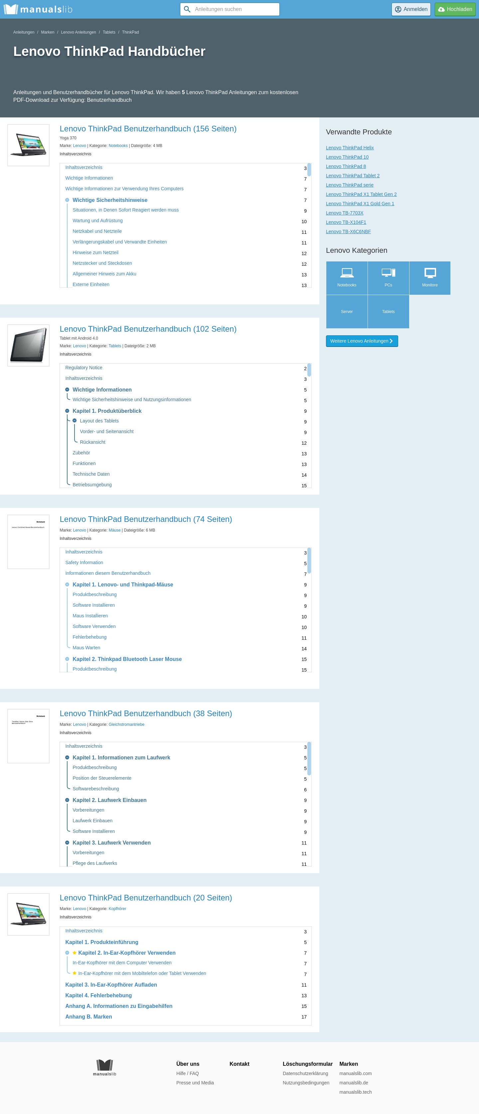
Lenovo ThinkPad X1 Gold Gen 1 (360, 203)
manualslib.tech (355, 1092)
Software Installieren (94, 605)
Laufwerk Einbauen (92, 820)
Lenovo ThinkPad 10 (347, 157)
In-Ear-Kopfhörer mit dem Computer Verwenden (122, 962)
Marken (47, 32)
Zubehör (81, 452)
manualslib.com (355, 1073)
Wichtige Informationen (89, 178)
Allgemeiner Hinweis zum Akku (104, 273)
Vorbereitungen (88, 810)
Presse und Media (195, 1082)
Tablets (109, 32)
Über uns (187, 1064)
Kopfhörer (117, 908)
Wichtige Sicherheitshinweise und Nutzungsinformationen (132, 399)
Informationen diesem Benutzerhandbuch (107, 573)
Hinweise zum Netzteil (95, 252)
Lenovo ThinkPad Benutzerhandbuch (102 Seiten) (148, 328)
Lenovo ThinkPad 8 (346, 166)
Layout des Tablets (99, 420)
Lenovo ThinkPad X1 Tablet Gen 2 (361, 194)
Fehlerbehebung (89, 637)
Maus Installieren (90, 615)
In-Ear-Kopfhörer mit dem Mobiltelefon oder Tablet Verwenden (139, 973)
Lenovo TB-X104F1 (346, 222)
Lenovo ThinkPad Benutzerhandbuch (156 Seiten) (148, 128)
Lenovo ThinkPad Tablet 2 (353, 175)
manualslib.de (353, 1082)
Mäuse (115, 530)
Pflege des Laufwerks (95, 863)
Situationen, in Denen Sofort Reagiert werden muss (126, 210)
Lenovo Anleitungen (78, 32)
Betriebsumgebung (92, 484)
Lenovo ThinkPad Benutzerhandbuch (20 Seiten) (146, 897)
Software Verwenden (94, 626)
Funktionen (84, 463)
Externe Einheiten (91, 284)
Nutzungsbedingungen (306, 1082)
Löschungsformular (308, 1064)
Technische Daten (91, 474)
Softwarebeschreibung (96, 788)
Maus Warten (86, 647)
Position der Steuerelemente (102, 778)
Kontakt (239, 1064)
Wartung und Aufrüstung (97, 220)
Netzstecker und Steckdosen (102, 263)
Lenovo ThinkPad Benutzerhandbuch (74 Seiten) (146, 519)
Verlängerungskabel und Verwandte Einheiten (120, 241)
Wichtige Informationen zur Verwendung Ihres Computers (124, 188)
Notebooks (118, 145)
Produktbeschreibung (94, 594)
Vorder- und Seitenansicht (106, 431)
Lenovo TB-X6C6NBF (348, 231)
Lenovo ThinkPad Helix (350, 147)
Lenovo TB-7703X (345, 213)
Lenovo (79, 145)
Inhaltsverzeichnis (83, 167)
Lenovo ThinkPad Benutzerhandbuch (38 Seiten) (146, 713)
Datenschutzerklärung (305, 1073)
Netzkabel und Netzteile (97, 231)
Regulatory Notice (83, 367)
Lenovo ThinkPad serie (350, 185)
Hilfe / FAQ (187, 1073)
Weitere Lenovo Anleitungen (362, 341)
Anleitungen (23, 32)
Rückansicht (92, 442)
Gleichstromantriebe (126, 724)
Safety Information (84, 562)
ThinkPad (130, 32)
